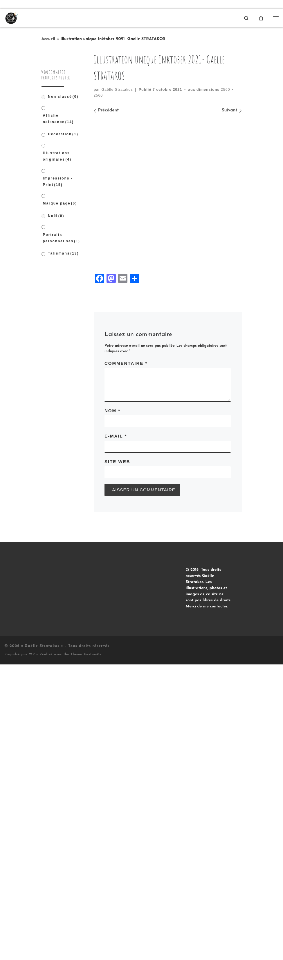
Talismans (63, 253)
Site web (117, 592)
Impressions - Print (58, 181)
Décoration (63, 134)
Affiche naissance (58, 118)
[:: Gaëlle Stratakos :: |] (11, 17)
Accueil (48, 39)
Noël (56, 216)
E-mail (115, 567)
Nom (112, 541)
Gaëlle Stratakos (117, 90)
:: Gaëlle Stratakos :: (42, 777)
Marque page (60, 204)
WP (32, 785)
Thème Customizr (86, 785)
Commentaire (125, 494)
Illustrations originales (57, 156)
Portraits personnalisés (61, 238)
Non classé (63, 97)
